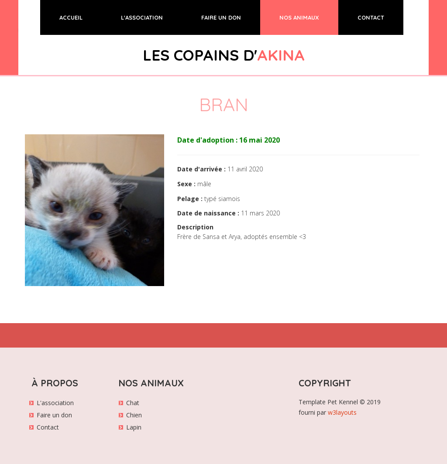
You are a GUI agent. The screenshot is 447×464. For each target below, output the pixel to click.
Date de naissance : (208, 213)
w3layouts (342, 412)
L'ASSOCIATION (142, 17)
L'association (55, 403)
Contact (48, 427)
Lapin (133, 427)
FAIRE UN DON (221, 17)
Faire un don (54, 415)
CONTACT (371, 17)
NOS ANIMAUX (299, 17)
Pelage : (190, 198)
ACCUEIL (80, 17)
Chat (132, 403)
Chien (134, 415)
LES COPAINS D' (224, 55)
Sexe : (186, 184)
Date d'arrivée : (201, 169)
